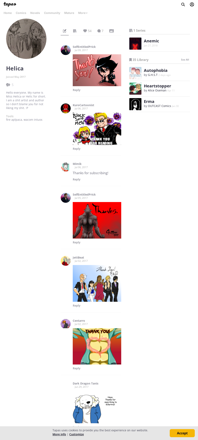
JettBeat (78, 257)
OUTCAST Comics (159, 106)
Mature (69, 13)
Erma (149, 101)
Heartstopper (157, 86)
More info (59, 434)
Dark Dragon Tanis (85, 383)
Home (8, 13)
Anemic (151, 41)
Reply (76, 90)
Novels (35, 13)
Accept (182, 433)
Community (52, 13)
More (83, 13)
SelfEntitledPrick (84, 47)
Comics (21, 13)
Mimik (77, 164)
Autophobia (155, 70)
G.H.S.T (153, 75)
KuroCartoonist (83, 105)
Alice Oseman (157, 90)
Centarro (79, 321)
